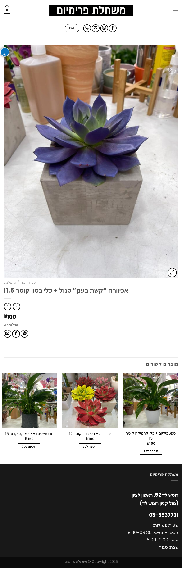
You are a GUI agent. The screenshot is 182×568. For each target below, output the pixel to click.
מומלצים (10, 282)
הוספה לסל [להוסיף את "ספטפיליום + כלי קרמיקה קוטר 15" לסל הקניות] (151, 451)
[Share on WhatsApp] (24, 334)
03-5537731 (163, 515)
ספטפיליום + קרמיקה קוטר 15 (29, 434)
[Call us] (87, 28)
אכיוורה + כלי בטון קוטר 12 (90, 434)
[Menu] (175, 10)
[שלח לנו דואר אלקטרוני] (96, 28)
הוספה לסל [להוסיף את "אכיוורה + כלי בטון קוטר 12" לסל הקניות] (90, 447)
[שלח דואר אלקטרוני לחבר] (7, 334)
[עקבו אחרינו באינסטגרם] (104, 28)
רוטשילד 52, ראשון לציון (155, 495)
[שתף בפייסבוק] (16, 334)
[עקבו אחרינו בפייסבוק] (113, 28)
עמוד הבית (28, 282)
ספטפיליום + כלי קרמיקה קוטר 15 (151, 436)
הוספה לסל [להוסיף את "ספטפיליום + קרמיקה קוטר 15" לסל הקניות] (29, 447)
